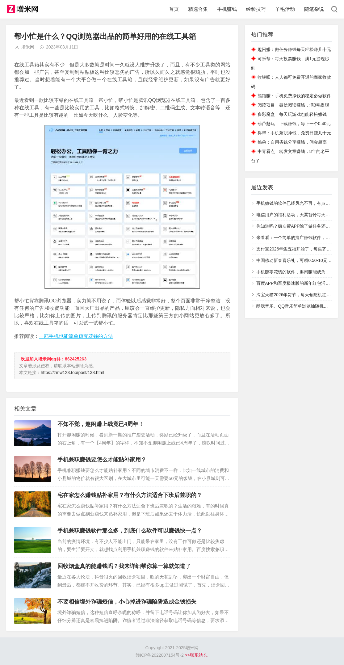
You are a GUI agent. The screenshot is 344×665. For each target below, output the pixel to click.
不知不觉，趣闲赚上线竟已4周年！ (100, 424)
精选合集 (198, 9)
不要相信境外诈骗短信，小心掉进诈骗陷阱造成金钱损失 (126, 602)
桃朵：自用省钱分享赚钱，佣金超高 (292, 142)
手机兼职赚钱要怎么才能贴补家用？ (101, 460)
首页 (174, 9)
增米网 (27, 46)
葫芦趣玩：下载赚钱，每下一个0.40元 (294, 123)
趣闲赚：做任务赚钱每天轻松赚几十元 (294, 49)
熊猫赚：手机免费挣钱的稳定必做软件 (294, 95)
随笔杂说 (314, 9)
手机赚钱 (227, 9)
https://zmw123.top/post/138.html (72, 372)
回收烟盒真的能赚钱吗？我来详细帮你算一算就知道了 (124, 566)
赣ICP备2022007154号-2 (160, 655)
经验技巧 (256, 9)
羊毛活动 (285, 9)
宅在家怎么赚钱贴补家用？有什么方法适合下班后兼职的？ (129, 495)
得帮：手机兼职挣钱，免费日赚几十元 (294, 132)
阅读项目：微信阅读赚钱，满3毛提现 (293, 105)
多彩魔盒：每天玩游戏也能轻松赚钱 (292, 114)
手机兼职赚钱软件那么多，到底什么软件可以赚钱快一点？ (129, 531)
